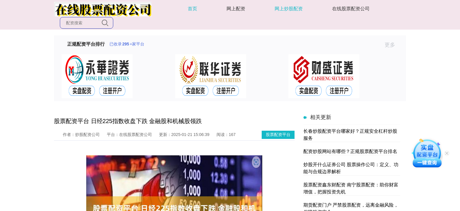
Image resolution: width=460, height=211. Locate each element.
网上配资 (235, 8)
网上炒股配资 (289, 8)
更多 (392, 45)
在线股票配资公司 (351, 8)
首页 (192, 8)
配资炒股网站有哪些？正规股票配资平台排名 (350, 151)
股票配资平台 (278, 134)
